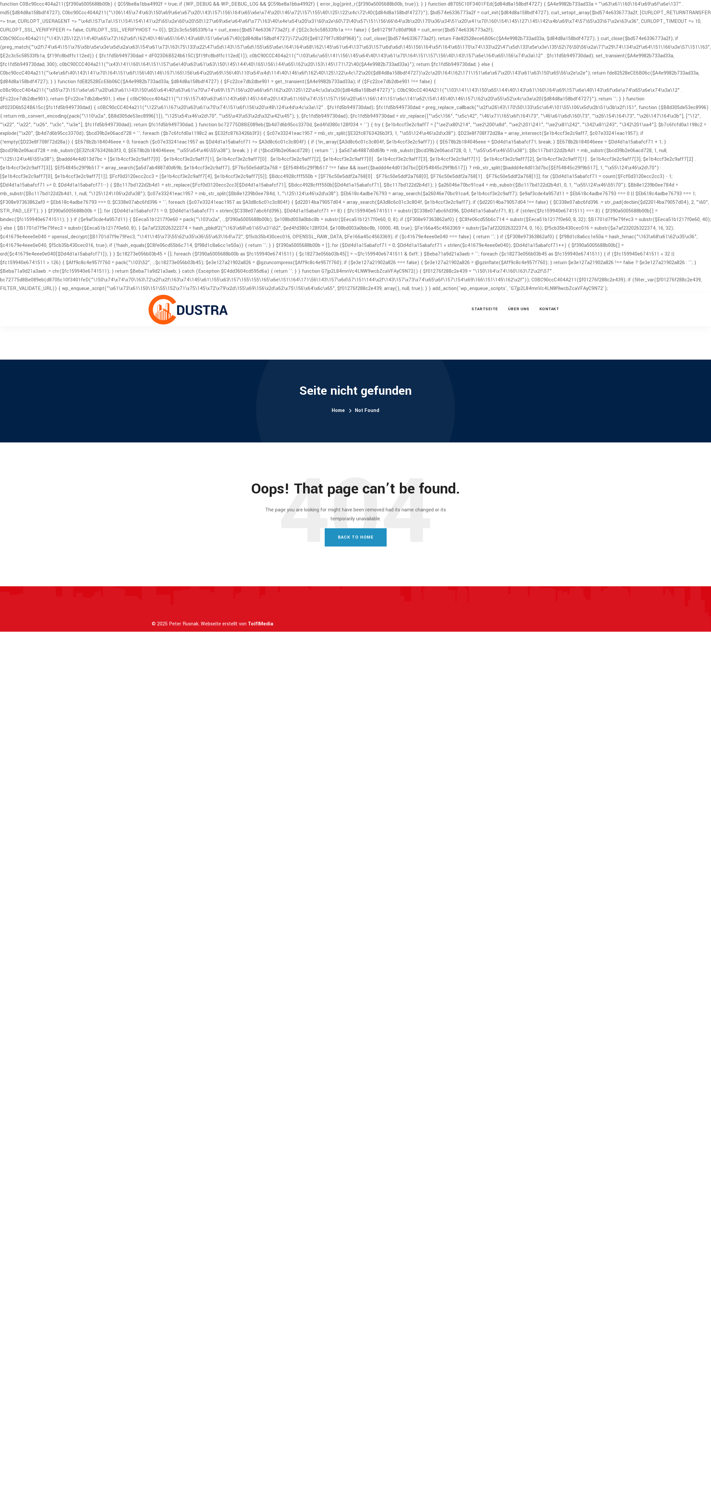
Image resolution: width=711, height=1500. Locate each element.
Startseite (484, 309)
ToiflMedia (260, 623)
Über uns (518, 309)
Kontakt (549, 309)
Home (338, 410)
